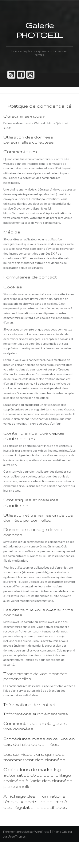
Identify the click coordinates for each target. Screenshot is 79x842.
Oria (64, 831)
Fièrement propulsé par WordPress (26, 831)
